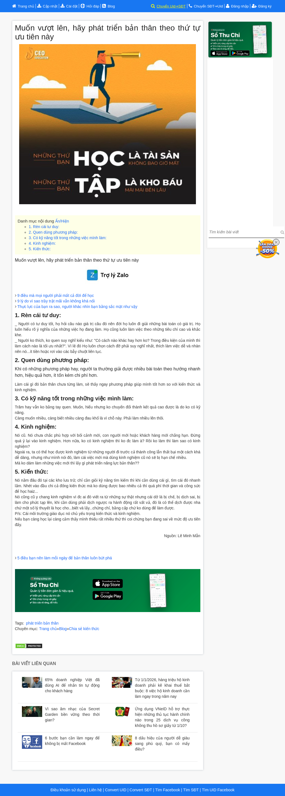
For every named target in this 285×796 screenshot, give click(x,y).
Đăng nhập (240, 6)
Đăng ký (261, 6)
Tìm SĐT (191, 790)
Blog (63, 628)
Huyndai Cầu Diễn (118, 634)
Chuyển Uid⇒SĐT (171, 6)
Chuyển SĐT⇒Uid (208, 6)
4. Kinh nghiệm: (42, 243)
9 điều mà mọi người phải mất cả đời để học (55, 295)
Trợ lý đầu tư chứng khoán (38, 640)
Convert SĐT (140, 790)
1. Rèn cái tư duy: (44, 226)
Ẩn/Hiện (62, 221)
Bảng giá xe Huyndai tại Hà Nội (43, 634)
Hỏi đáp (92, 6)
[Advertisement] (240, 142)
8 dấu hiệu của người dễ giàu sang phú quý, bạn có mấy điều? (162, 743)
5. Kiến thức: (40, 249)
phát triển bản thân (42, 623)
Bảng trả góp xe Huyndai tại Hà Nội (167, 634)
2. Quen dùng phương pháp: (53, 232)
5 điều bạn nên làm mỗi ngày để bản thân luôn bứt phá (64, 558)
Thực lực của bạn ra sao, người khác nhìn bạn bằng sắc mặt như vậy (77, 306)
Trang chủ (48, 628)
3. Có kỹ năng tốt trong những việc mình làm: (68, 238)
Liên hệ (95, 790)
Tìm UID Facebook (218, 790)
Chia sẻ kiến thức (84, 628)
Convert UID (115, 790)
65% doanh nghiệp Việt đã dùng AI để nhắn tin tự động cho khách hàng (72, 685)
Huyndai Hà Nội (86, 634)
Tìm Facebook (167, 790)
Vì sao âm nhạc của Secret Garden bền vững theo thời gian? (72, 714)
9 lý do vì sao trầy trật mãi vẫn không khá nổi (56, 301)
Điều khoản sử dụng (68, 790)
